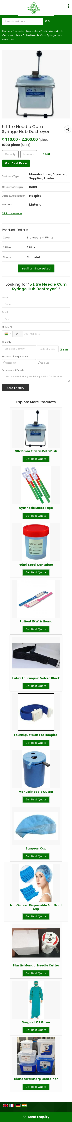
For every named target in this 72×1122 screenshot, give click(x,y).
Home (6, 31)
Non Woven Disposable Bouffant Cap (36, 907)
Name (5, 297)
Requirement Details (13, 370)
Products (18, 31)
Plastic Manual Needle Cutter (36, 965)
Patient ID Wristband (36, 621)
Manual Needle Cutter (36, 792)
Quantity (6, 342)
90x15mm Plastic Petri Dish (36, 451)
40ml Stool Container (36, 565)
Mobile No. (8, 327)
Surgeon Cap (36, 848)
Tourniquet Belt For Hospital (36, 735)
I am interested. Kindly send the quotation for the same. (36, 377)
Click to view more (12, 213)
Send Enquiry (36, 1117)
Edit (46, 154)
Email (5, 312)
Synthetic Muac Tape (36, 508)
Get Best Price (16, 163)
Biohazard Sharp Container (36, 1079)
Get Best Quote (36, 459)
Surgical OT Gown (36, 1022)
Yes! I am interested (36, 268)
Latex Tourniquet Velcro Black (36, 678)
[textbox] (28, 154)
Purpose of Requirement (15, 356)
